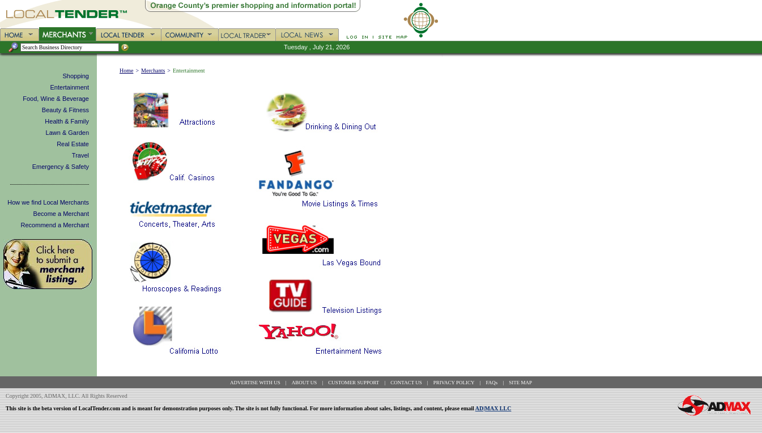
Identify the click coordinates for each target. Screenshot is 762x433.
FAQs (492, 382)
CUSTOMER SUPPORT (353, 382)
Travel (80, 155)
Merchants (153, 70)
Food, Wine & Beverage (56, 98)
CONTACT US (406, 382)
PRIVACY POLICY (454, 382)
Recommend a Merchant (55, 225)
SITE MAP (520, 382)
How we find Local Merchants (48, 202)
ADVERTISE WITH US (255, 382)
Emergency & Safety (60, 166)
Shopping (76, 76)
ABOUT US (304, 382)
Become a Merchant (61, 213)
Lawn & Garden (67, 132)
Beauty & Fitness (65, 110)
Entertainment (69, 87)
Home (126, 70)
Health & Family (67, 121)
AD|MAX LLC (493, 408)
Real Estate (73, 144)
